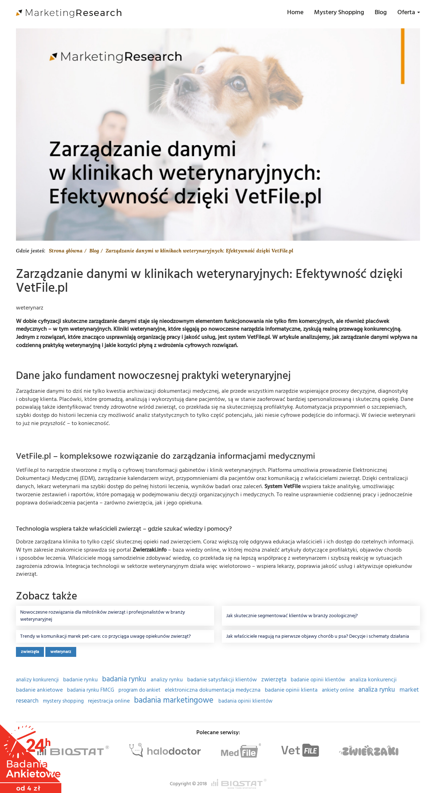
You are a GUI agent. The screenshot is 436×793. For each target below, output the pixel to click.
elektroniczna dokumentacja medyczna (213, 690)
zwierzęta (30, 652)
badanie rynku (81, 679)
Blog (381, 12)
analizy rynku (167, 679)
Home (295, 12)
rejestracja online (109, 701)
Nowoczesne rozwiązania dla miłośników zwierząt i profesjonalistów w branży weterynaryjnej (102, 616)
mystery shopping (64, 701)
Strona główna (66, 250)
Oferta (408, 12)
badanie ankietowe (40, 690)
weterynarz (60, 652)
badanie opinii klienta (292, 690)
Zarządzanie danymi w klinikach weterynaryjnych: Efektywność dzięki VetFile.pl (199, 250)
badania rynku (125, 679)
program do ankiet (140, 690)
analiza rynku (377, 689)
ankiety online (339, 690)
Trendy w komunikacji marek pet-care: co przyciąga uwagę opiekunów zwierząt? (105, 636)
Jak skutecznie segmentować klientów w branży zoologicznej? (292, 615)
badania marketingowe (175, 700)
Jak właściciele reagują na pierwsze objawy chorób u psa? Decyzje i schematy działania (317, 636)
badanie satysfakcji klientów (222, 679)
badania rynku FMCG (91, 690)
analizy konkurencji (38, 679)
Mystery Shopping (339, 12)
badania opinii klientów (245, 701)
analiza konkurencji (373, 679)
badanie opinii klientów (319, 679)
